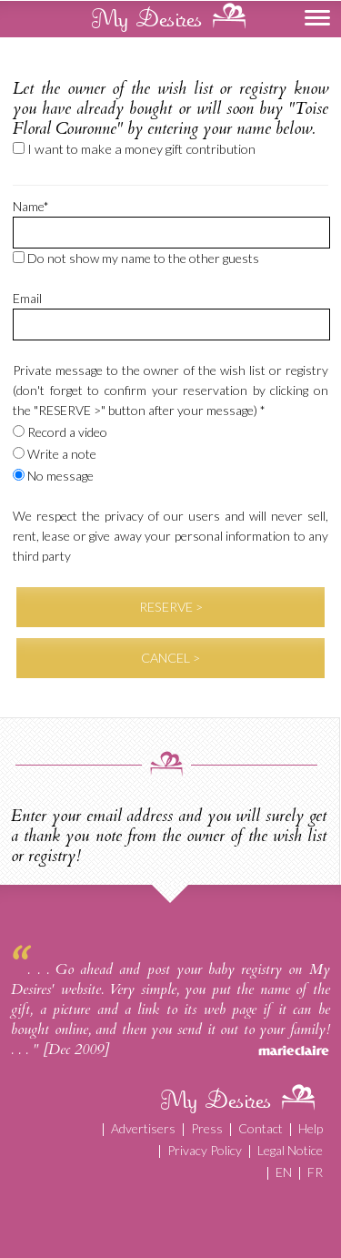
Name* (31, 206)
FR (315, 1172)
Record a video (60, 432)
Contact (260, 1128)
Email (27, 298)
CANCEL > (170, 657)
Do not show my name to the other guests (136, 258)
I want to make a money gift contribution (134, 149)
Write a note (54, 454)
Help (310, 1128)
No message (53, 475)
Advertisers (143, 1128)
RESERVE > (171, 606)
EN (284, 1172)
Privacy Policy (204, 1150)
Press (207, 1128)
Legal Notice (290, 1150)
